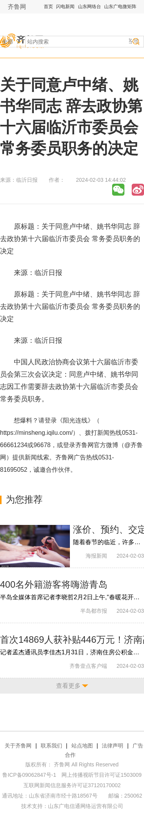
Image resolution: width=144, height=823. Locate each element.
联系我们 (51, 746)
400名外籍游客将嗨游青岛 (54, 584)
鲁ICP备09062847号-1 (29, 775)
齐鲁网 (17, 6)
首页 (48, 6)
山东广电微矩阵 (120, 6)
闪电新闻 (65, 6)
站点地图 (82, 746)
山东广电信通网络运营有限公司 (85, 806)
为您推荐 (24, 499)
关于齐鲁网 (18, 746)
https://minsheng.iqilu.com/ (36, 432)
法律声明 (112, 746)
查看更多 (68, 685)
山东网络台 (89, 6)
